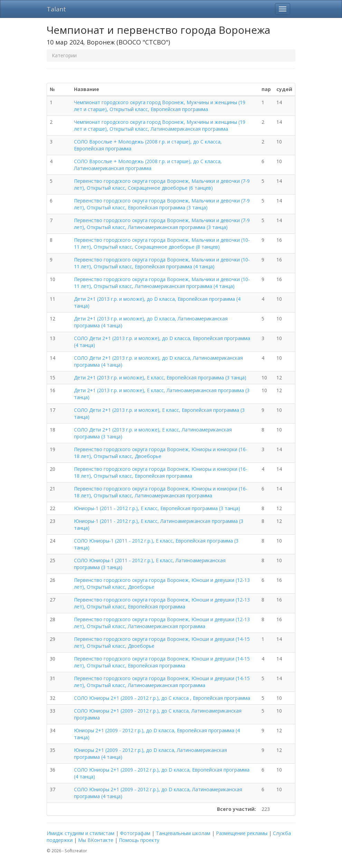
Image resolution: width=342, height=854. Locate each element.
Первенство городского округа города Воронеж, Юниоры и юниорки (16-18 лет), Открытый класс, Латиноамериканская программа (160, 492)
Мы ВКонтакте (95, 840)
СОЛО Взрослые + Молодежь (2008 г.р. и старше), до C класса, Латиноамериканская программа (148, 164)
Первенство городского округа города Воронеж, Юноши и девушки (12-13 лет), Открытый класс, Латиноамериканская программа (162, 622)
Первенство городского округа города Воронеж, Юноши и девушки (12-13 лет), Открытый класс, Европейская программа (162, 603)
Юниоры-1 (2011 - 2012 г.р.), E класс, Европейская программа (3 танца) (157, 508)
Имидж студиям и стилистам (80, 833)
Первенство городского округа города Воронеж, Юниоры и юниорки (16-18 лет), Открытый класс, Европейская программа (160, 472)
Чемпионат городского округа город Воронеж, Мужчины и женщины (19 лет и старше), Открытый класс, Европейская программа (159, 105)
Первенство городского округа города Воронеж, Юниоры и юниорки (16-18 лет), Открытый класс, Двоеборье (160, 452)
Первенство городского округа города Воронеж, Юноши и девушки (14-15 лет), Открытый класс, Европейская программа (162, 662)
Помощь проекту (139, 840)
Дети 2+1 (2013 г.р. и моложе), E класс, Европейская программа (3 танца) (160, 377)
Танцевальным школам (183, 833)
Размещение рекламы (241, 833)
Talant (56, 9)
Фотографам (135, 833)
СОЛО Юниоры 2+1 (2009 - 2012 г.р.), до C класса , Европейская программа (162, 698)
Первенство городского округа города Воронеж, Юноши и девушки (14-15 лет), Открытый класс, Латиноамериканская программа (162, 681)
